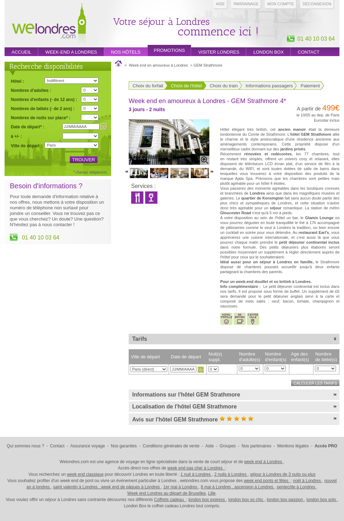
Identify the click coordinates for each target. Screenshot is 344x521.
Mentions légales (293, 446)
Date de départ (186, 356)
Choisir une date (200, 369)
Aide (220, 4)
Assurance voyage (87, 446)
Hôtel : (17, 81)
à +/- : (16, 136)
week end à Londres (263, 461)
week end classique (85, 474)
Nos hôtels (126, 52)
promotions (169, 50)
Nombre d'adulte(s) (249, 356)
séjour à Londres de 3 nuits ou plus (283, 474)
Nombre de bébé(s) (326, 356)
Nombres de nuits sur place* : (40, 117)
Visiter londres (218, 52)
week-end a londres (71, 52)
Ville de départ (145, 356)
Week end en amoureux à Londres (158, 65)
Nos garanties (124, 446)
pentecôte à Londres (296, 487)
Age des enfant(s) (300, 356)
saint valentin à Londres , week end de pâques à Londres (107, 487)
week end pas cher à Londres (196, 468)
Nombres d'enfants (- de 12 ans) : (44, 99)
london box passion (285, 499)
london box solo (321, 499)
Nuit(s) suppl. (215, 356)
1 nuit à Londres (196, 474)
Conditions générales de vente (171, 446)
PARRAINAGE (246, 4)
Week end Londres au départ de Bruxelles (166, 493)
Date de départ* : (27, 126)
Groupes (228, 446)
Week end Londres (49, 25)
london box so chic (246, 499)
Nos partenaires (256, 446)
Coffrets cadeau (170, 499)
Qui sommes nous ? (25, 446)
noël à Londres (307, 480)
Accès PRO (326, 446)
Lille (211, 493)
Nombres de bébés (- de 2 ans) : (42, 108)
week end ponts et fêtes (267, 480)
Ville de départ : (26, 145)
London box (268, 52)
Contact (308, 52)
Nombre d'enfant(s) (275, 356)
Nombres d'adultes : (31, 90)
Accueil (21, 52)
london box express (207, 499)
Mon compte (280, 4)
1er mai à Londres (180, 487)
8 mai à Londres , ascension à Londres (238, 487)
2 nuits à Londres (231, 474)
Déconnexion (317, 4)
